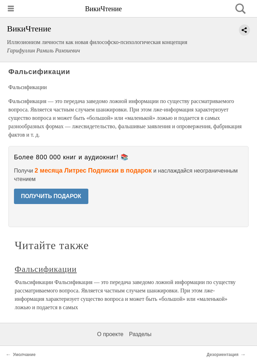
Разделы (140, 334)
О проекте (110, 334)
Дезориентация (222, 354)
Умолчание (24, 354)
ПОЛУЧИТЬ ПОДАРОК (51, 196)
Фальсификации (46, 269)
